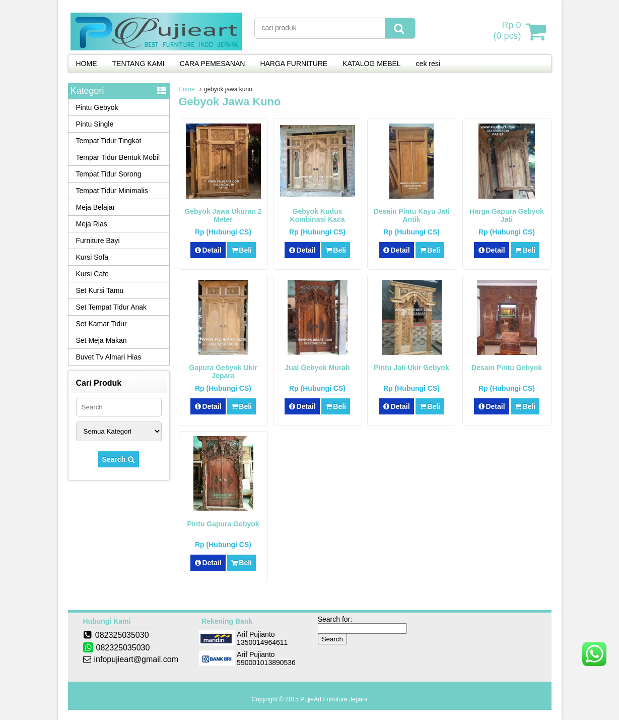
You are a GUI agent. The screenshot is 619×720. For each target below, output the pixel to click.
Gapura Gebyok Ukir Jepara (223, 372)
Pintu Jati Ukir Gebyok (411, 368)
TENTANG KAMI (138, 63)
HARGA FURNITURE (293, 63)
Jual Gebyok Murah (317, 368)
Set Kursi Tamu (100, 290)
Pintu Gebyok (97, 107)
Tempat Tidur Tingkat (109, 141)
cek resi (428, 63)
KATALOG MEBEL (371, 63)
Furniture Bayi (98, 240)
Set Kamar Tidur (101, 324)
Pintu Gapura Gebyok (223, 524)
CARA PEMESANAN (212, 63)
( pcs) (508, 31)
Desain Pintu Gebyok (506, 368)
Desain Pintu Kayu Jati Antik (412, 215)
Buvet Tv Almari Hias (109, 357)
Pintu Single (95, 124)
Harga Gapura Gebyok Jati (506, 215)
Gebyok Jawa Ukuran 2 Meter (222, 215)
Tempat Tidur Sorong (109, 174)
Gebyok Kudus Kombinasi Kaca (317, 215)
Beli (241, 250)
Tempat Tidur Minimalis (112, 191)
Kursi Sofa (92, 257)
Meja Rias (91, 224)
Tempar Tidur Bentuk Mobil (118, 157)
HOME (86, 63)
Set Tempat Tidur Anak (111, 307)
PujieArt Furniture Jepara (333, 699)
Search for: (335, 619)
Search (118, 459)
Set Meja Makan (101, 340)
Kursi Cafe (92, 274)
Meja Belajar (95, 207)
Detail (208, 250)
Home (187, 89)
